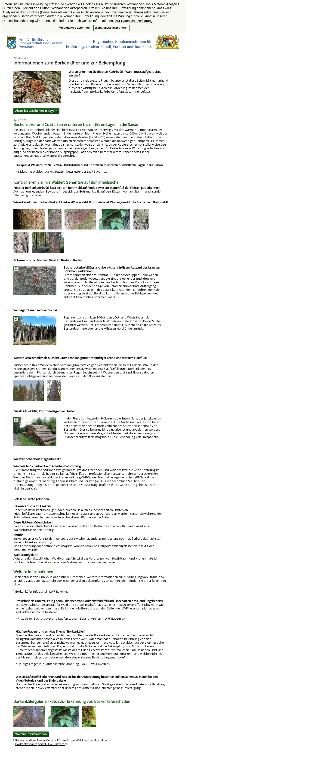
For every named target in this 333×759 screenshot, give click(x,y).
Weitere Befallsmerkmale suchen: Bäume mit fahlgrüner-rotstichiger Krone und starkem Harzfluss (80, 358)
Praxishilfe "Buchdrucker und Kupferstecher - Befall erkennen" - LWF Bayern (71, 618)
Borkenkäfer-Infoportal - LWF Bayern (42, 591)
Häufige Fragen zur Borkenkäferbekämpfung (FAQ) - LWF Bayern (64, 664)
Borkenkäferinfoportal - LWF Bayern (41, 744)
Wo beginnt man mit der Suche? (35, 310)
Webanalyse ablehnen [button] (74, 27)
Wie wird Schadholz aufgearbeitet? (37, 459)
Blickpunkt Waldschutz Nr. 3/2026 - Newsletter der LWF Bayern (62, 171)
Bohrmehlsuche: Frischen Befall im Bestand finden (47, 260)
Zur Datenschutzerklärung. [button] (134, 21)
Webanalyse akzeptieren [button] (111, 27)
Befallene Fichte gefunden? (31, 499)
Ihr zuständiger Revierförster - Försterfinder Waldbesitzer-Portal (61, 740)
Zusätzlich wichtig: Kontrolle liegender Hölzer (44, 411)
